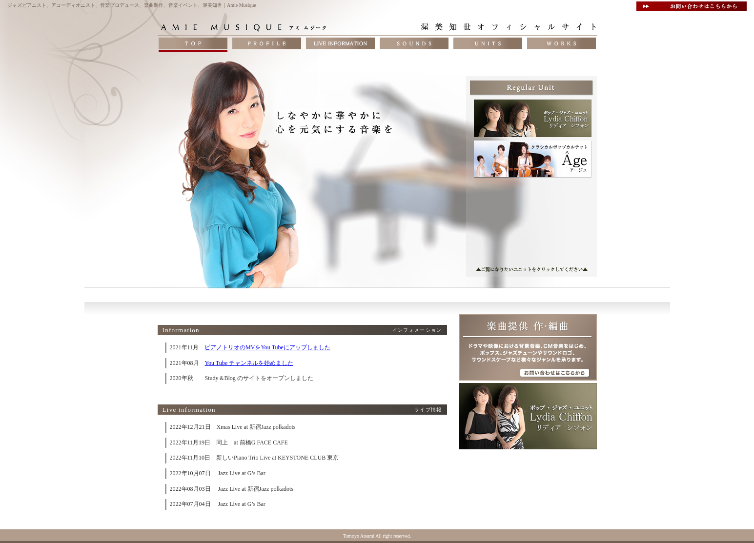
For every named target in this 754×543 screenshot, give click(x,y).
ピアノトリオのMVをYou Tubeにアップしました (267, 347)
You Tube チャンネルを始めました (249, 363)
